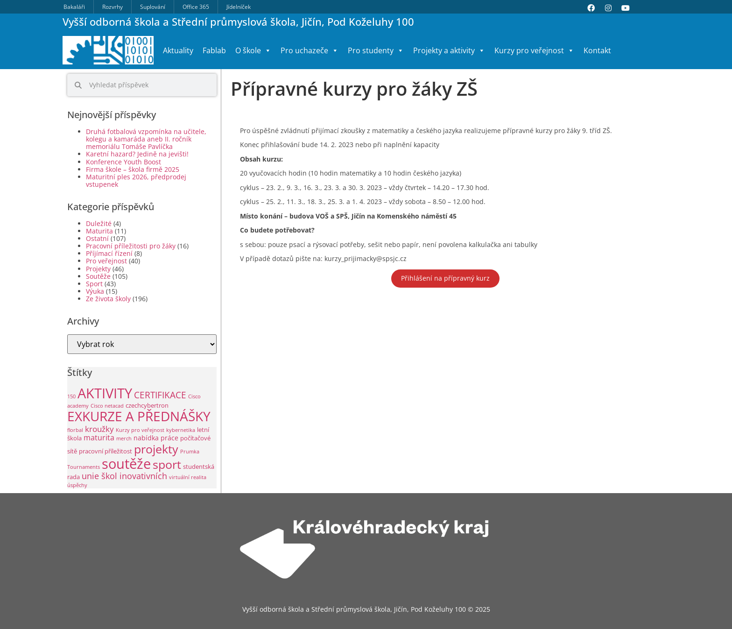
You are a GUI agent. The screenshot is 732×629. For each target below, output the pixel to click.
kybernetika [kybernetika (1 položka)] (180, 430)
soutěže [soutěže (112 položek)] (126, 463)
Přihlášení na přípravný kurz (445, 278)
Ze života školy (108, 298)
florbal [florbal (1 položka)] (75, 430)
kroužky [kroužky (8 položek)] (99, 428)
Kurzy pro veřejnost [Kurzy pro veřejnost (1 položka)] (140, 430)
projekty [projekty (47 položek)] (156, 449)
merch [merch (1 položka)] (124, 438)
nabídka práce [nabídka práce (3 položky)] (156, 437)
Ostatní (97, 238)
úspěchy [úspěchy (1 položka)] (77, 485)
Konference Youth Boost (123, 161)
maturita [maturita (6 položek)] (99, 437)
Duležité (99, 223)
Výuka (95, 291)
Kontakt (597, 50)
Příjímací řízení (109, 253)
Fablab (214, 50)
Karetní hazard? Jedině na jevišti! (137, 153)
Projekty (98, 268)
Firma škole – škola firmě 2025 (132, 169)
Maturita (99, 230)
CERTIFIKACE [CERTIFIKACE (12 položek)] (160, 395)
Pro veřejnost (106, 260)
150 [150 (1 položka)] (71, 396)
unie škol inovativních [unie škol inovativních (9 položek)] (124, 475)
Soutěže (98, 276)
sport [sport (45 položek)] (167, 464)
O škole (253, 50)
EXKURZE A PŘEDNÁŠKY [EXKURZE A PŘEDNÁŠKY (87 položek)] (139, 416)
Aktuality (178, 50)
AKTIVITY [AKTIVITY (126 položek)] (104, 393)
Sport (94, 283)
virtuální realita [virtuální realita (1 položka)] (187, 477)
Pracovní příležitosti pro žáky (131, 245)
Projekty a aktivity (449, 50)
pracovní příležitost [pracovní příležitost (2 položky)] (105, 451)
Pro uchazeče (309, 50)
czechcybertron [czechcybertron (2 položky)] (147, 406)
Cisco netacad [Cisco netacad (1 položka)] (107, 406)
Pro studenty (376, 50)
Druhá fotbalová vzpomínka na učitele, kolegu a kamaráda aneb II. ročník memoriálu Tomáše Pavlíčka (146, 139)
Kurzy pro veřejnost (534, 50)
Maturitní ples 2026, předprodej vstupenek (136, 180)
